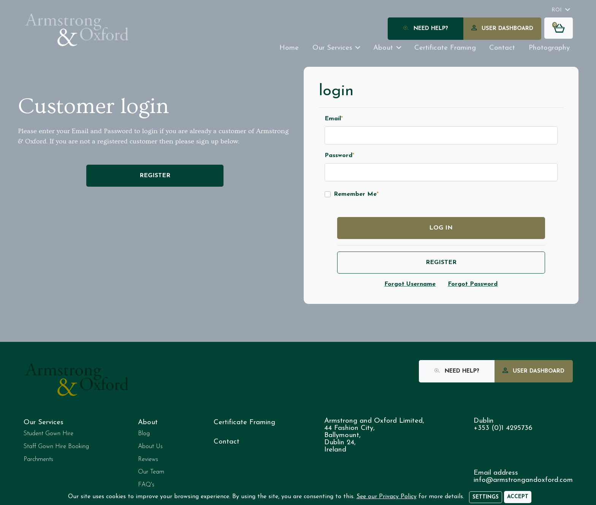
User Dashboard (502, 29)
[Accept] (517, 497)
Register (154, 176)
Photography (549, 48)
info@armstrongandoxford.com (523, 480)
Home (289, 48)
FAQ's (146, 485)
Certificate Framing (244, 422)
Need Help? (425, 29)
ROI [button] (557, 10)
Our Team (151, 472)
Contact (502, 48)
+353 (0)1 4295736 (503, 428)
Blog (144, 434)
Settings (485, 497)
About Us (150, 447)
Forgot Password (473, 284)
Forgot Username (410, 284)
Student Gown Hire (48, 434)
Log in (441, 228)
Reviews (148, 459)
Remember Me (356, 194)
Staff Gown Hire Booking (56, 447)
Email (334, 119)
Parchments (38, 459)
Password (339, 156)
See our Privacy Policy (387, 497)
